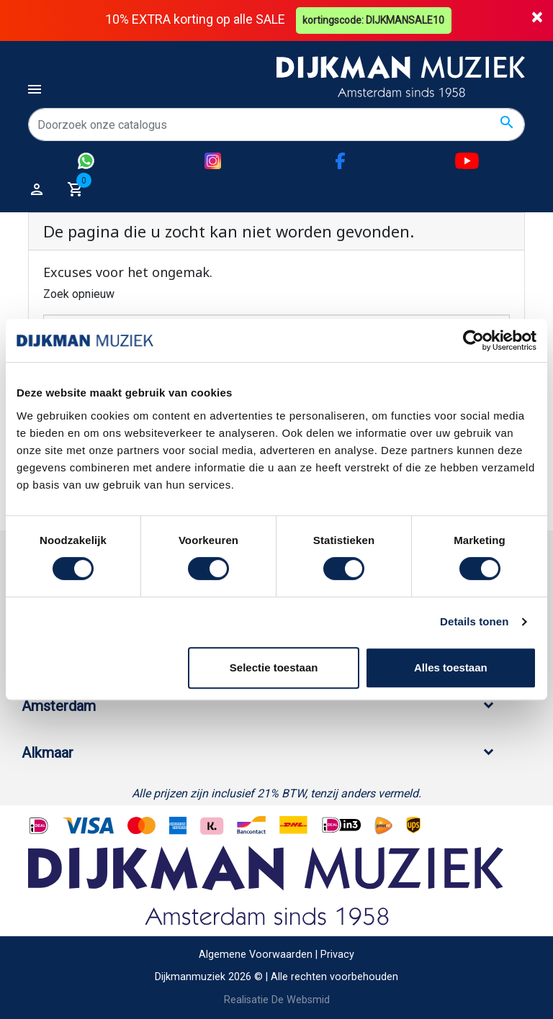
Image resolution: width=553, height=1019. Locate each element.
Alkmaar (47, 752)
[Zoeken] (276, 124)
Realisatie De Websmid (277, 1000)
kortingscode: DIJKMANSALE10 (374, 20)
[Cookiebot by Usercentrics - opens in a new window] (473, 340)
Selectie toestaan (274, 667)
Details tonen (474, 621)
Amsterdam (59, 706)
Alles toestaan (450, 667)
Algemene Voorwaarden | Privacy (276, 954)
